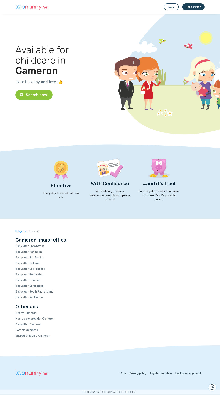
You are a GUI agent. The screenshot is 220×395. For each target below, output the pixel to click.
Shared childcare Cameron (32, 335)
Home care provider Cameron (34, 318)
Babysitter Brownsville (30, 246)
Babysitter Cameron (28, 324)
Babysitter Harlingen (28, 251)
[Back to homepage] (32, 7)
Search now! (34, 95)
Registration (193, 6)
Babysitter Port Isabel (29, 274)
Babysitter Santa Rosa (29, 286)
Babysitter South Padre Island (34, 291)
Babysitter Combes (27, 280)
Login (171, 7)
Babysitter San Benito (29, 257)
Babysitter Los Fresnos (30, 268)
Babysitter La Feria (27, 263)
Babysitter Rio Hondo (29, 297)
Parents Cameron (26, 330)
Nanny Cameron (25, 313)
